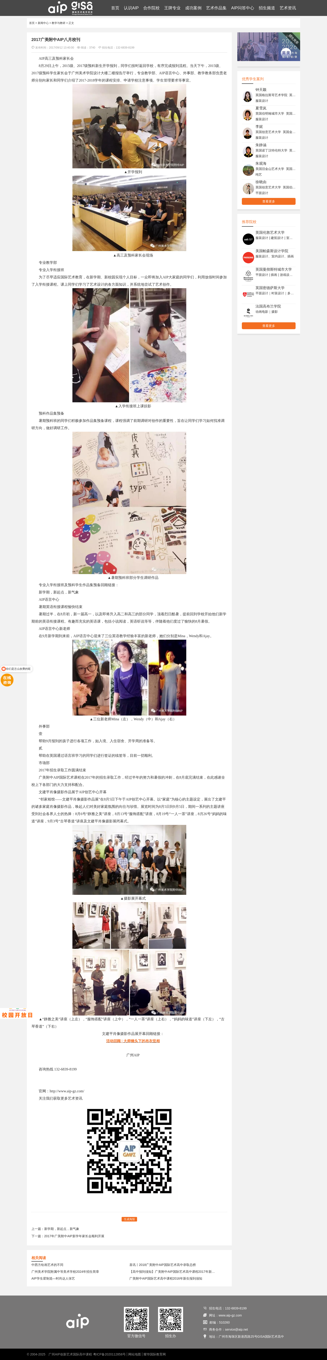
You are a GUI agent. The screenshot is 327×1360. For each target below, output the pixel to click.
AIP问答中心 (242, 8)
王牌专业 (172, 8)
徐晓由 (260, 182)
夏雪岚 (260, 108)
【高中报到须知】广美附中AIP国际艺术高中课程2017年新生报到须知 (173, 1271)
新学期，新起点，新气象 (61, 1229)
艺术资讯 (288, 8)
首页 (115, 8)
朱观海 (260, 163)
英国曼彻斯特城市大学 (273, 269)
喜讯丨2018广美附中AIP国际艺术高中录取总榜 (162, 1265)
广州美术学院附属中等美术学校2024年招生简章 (65, 1271)
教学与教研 (58, 23)
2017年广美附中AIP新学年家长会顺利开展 (74, 1236)
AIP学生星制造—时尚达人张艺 (53, 1278)
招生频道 (267, 8)
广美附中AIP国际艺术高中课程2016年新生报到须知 (165, 1278)
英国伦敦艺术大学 (270, 232)
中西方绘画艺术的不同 (47, 1265)
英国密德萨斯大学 (270, 288)
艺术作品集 (216, 8)
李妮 (259, 126)
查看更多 (268, 201)
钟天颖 (260, 90)
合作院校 (151, 8)
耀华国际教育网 (154, 1354)
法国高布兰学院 (268, 306)
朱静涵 (260, 145)
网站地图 (134, 1354)
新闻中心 (43, 23)
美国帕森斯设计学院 (271, 251)
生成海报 (129, 1219)
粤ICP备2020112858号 (109, 1354)
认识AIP (131, 8)
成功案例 (193, 8)
